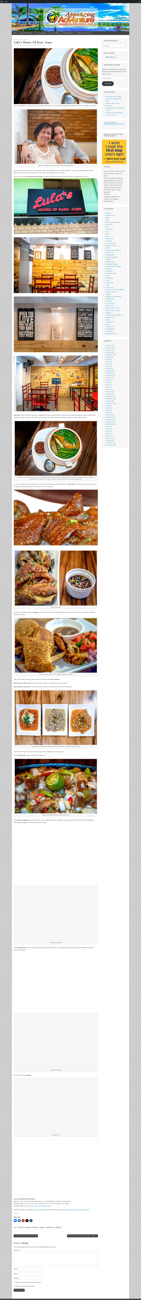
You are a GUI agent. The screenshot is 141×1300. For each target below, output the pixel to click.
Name (16, 1269)
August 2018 (110, 357)
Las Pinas (109, 241)
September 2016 (111, 403)
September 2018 (111, 354)
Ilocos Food (109, 238)
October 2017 (110, 378)
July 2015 (109, 426)
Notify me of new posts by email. (25, 1286)
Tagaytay (108, 313)
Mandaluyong (110, 255)
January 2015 (110, 440)
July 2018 (109, 359)
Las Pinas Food (110, 243)
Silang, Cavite (110, 306)
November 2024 (111, 348)
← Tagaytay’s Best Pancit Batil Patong (26, 1236)
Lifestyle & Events (84, 33)
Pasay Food (109, 278)
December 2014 (111, 442)
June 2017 (109, 382)
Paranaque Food (111, 273)
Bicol (107, 227)
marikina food (49, 1227)
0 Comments (41, 45)
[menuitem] (1, 1)
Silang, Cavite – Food (112, 308)
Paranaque (109, 271)
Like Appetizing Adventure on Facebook (114, 123)
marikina (42, 1227)
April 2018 (109, 366)
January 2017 (110, 394)
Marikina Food (23, 39)
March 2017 (109, 389)
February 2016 (110, 415)
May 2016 (109, 410)
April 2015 (109, 433)
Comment (17, 1250)
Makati (108, 248)
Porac (107, 285)
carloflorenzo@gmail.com (21, 45)
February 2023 (110, 350)
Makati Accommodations (113, 250)
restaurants (58, 1227)
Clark (107, 234)
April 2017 (109, 387)
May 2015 (109, 431)
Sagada (108, 294)
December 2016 (111, 396)
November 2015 (111, 419)
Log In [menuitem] (6, 1)
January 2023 (110, 352)
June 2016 (109, 408)
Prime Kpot (109, 105)
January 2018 (110, 373)
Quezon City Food (111, 292)
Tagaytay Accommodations (114, 315)
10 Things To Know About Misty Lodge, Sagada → (82, 1236)
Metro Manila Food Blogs (113, 266)
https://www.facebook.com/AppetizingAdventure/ (74, 1209)
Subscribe (107, 83)
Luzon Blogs (42, 33)
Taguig (108, 320)
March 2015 (109, 436)
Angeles (108, 213)
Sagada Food (110, 299)
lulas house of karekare (31, 1227)
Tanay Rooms (110, 326)
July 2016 (109, 405)
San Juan (109, 301)
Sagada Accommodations (113, 296)
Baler (107, 220)
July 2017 (109, 380)
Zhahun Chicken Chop (112, 103)
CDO (107, 231)
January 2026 (110, 345)
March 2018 (109, 368)
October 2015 (110, 422)
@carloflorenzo (37, 1209)
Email (16, 1273)
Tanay (107, 324)
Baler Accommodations (113, 222)
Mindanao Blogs (68, 33)
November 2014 (111, 445)
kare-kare (20, 1227)
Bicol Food (109, 229)
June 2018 (109, 361)
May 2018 (109, 364)
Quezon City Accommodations (115, 289)
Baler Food (109, 225)
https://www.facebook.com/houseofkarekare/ (37, 1206)
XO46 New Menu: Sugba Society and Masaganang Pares (113, 99)
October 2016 (110, 401)
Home (15, 33)
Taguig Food (109, 322)
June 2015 (109, 429)
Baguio (108, 218)
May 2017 (109, 385)
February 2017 (110, 391)
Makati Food (109, 252)
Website (16, 1278)
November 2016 (111, 398)
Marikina (16, 39)
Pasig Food (109, 282)
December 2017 (111, 375)
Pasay (108, 275)
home (15, 1213)
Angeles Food (110, 215)
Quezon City (109, 287)
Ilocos (107, 236)
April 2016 (109, 412)
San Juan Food (110, 303)
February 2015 (110, 438)
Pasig (107, 280)
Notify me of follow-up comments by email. (28, 1282)
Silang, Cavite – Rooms (113, 310)
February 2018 (110, 371)
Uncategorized (110, 329)
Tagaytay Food (110, 317)
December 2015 (111, 417)
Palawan (108, 269)
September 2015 (111, 424)
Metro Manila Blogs (26, 33)
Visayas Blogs (55, 33)
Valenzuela (109, 331)
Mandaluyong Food (112, 257)
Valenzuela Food (111, 333)
